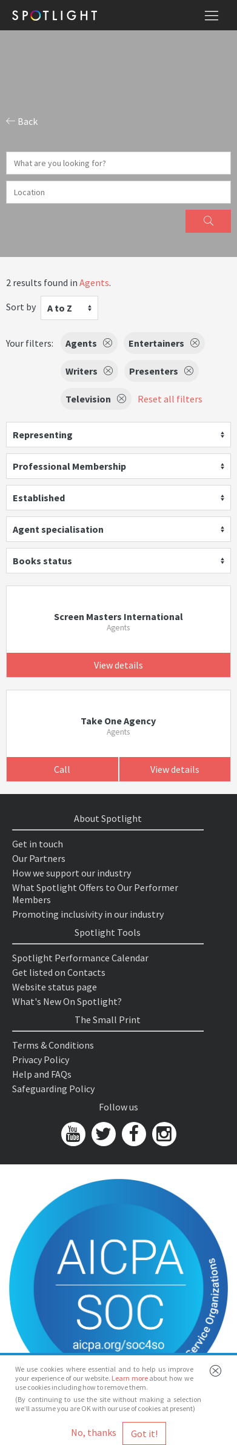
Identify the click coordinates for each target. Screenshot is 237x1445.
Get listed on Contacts (58, 972)
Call (62, 769)
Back (22, 121)
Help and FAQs (42, 1074)
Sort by (21, 307)
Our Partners (38, 858)
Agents (94, 282)
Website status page (54, 987)
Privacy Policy (40, 1059)
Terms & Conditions (53, 1045)
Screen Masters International (118, 616)
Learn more (130, 1378)
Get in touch (37, 844)
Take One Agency (118, 721)
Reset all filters (170, 399)
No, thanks (93, 1432)
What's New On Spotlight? (67, 1001)
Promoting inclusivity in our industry (88, 914)
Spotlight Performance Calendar (80, 958)
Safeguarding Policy (53, 1089)
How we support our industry (71, 873)
